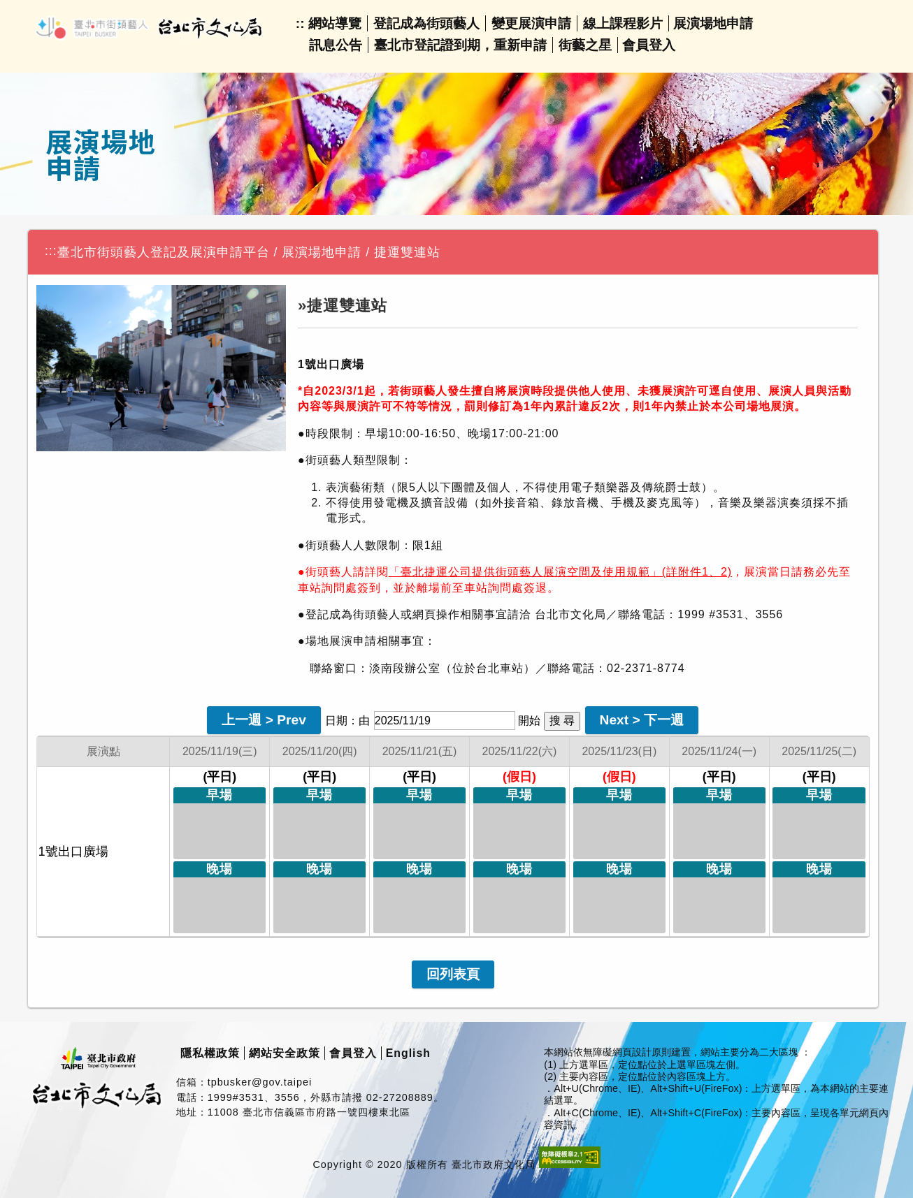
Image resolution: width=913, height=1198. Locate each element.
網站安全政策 (284, 1053)
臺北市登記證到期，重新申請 (460, 45)
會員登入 (648, 45)
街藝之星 (585, 45)
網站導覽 (334, 23)
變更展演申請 (531, 23)
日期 (336, 720)
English (408, 1053)
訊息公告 (335, 45)
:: (300, 23)
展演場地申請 (713, 23)
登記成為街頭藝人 (426, 23)
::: (51, 251)
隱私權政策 (210, 1053)
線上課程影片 (623, 23)
